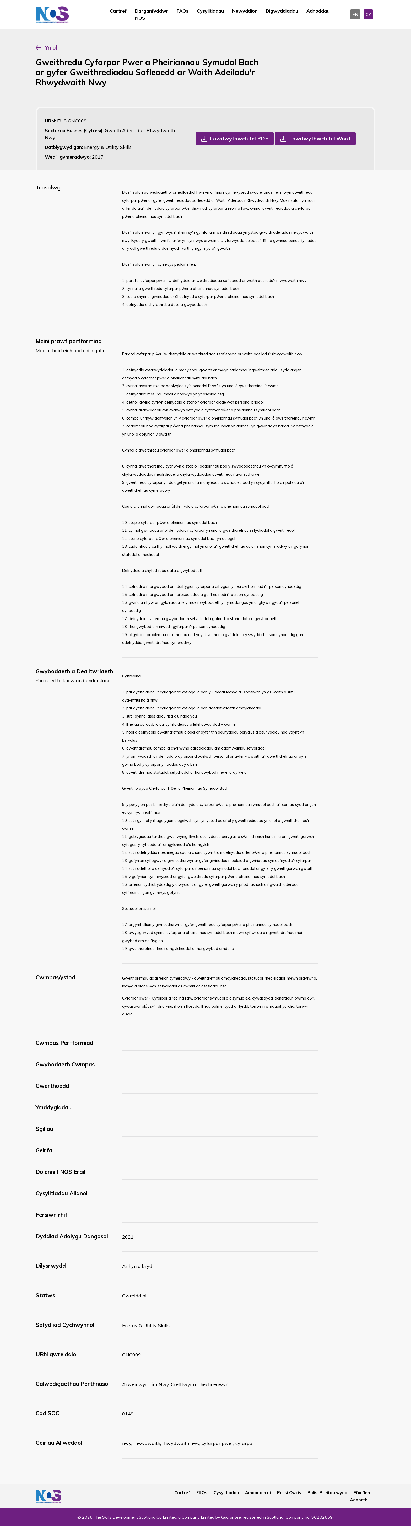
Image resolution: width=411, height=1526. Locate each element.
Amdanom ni (258, 1492)
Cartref (118, 11)
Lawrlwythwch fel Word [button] (319, 138)
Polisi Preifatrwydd (327, 1492)
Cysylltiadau (210, 11)
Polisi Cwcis (289, 1492)
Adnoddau (317, 11)
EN (355, 14)
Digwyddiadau (282, 11)
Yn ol (51, 47)
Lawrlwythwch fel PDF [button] (239, 138)
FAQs (182, 11)
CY (368, 14)
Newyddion (244, 11)
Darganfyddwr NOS (151, 14)
